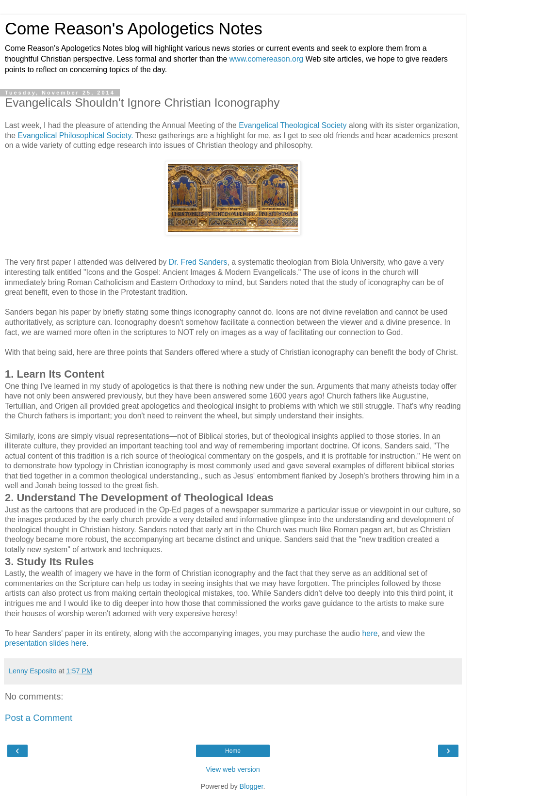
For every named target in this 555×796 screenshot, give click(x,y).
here (370, 633)
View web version (233, 769)
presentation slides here (45, 643)
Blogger (251, 786)
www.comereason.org (266, 59)
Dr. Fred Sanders (198, 262)
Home (233, 751)
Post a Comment (38, 718)
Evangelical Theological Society (294, 125)
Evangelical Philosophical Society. (75, 135)
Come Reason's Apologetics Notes (133, 28)
